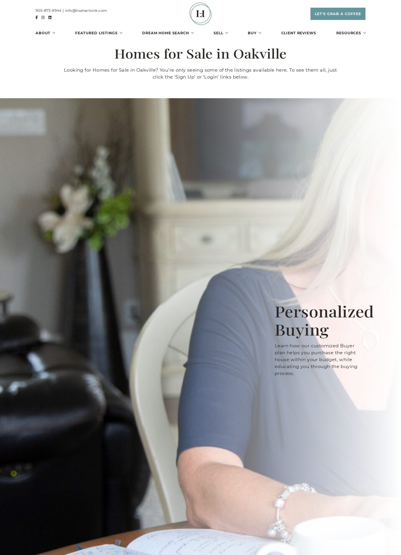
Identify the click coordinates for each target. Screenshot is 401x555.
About (43, 32)
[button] (337, 14)
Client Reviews (298, 32)
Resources (348, 32)
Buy (252, 32)
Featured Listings (96, 32)
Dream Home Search (165, 32)
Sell (218, 32)
